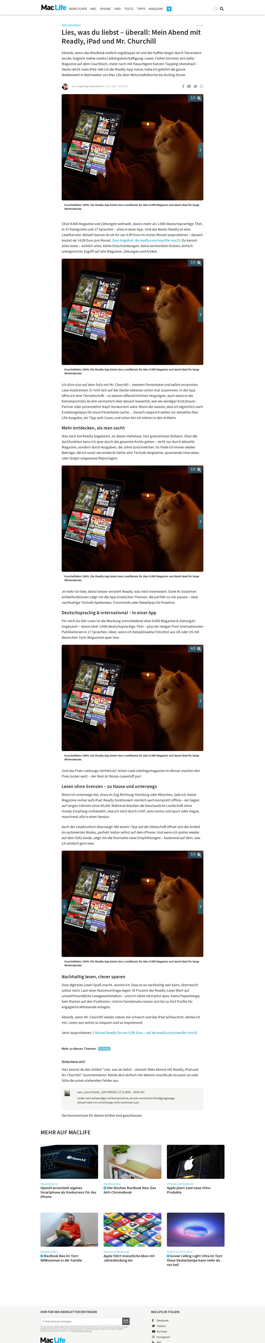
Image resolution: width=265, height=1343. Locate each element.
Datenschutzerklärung (82, 1331)
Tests (128, 9)
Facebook (160, 1320)
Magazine (156, 9)
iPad (117, 9)
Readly (105, 1048)
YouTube (159, 1331)
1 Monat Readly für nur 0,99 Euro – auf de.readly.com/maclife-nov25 (145, 1032)
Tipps (141, 9)
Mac (93, 9)
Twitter (159, 1326)
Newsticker (78, 9)
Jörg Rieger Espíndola (88, 86)
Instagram (161, 1337)
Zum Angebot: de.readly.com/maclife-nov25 (146, 240)
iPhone (105, 9)
